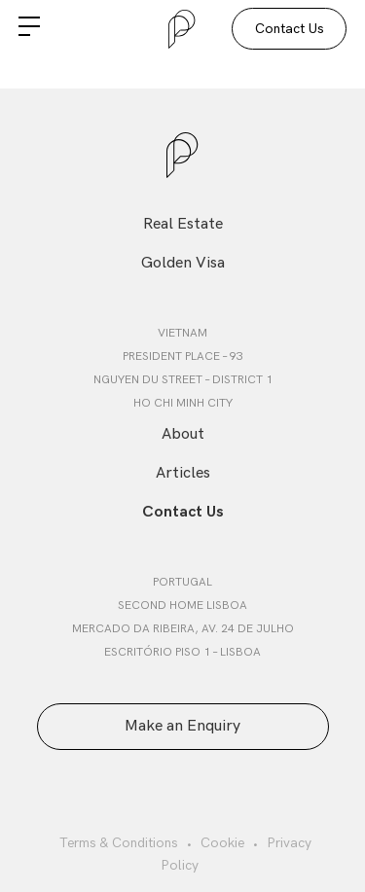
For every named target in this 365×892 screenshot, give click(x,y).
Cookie (222, 843)
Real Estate (183, 224)
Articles (183, 473)
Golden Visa (183, 263)
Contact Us (289, 28)
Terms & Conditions (118, 843)
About (183, 434)
